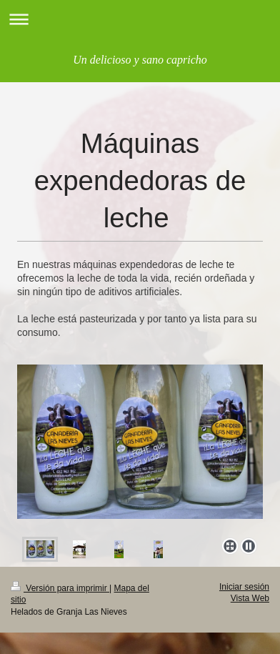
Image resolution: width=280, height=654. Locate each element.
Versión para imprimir (60, 588)
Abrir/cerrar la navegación (140, 19)
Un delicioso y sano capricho (140, 60)
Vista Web (250, 598)
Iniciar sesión (244, 587)
